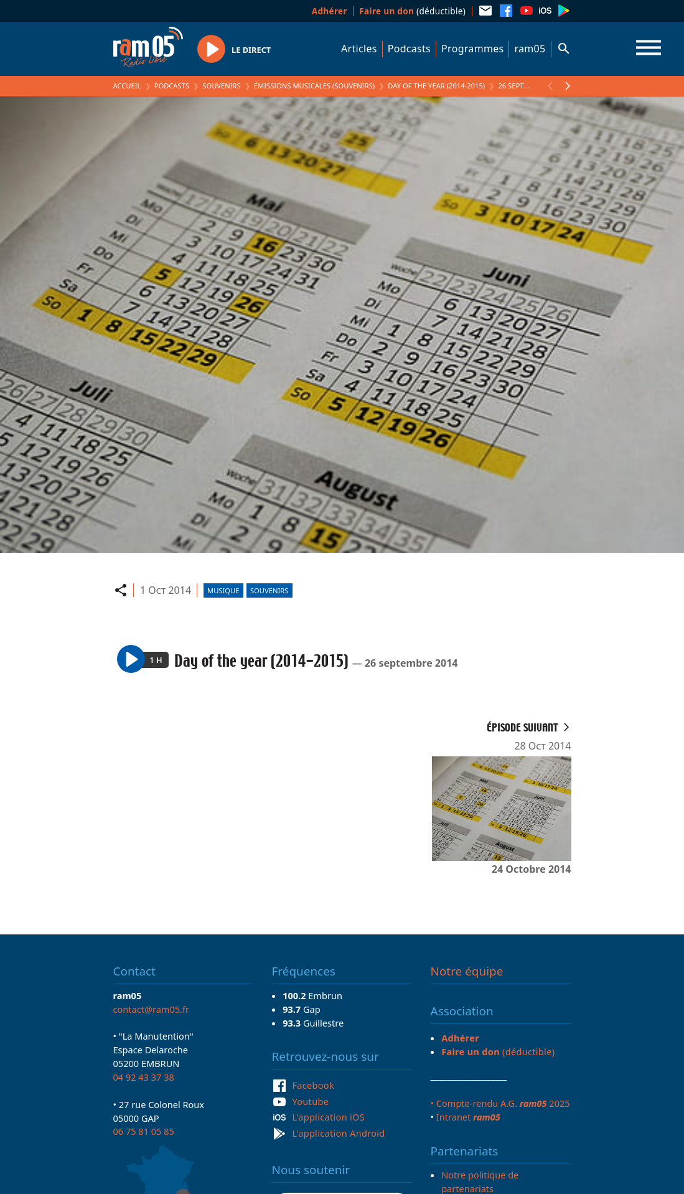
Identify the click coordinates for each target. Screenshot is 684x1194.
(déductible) (412, 11)
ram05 (529, 48)
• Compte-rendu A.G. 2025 (500, 1103)
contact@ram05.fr (151, 1009)
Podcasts (409, 48)
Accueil (127, 85)
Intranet (468, 1117)
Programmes (472, 48)
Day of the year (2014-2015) (436, 85)
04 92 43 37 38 (143, 1077)
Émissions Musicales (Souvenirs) (314, 85)
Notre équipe (467, 971)
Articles (359, 48)
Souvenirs (221, 85)
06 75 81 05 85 (143, 1131)
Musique (223, 590)
